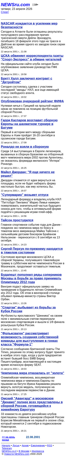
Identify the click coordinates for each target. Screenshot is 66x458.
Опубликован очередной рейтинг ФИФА (32, 101)
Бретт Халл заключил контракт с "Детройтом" (26, 80)
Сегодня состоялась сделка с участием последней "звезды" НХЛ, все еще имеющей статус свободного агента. (30, 89)
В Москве (24, 451)
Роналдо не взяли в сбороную (25, 146)
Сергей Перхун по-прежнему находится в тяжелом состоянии (32, 250)
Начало (6, 445)
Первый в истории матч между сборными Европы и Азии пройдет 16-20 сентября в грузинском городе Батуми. (28, 135)
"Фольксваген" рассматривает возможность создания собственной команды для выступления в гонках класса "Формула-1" (29, 339)
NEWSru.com (15, 4)
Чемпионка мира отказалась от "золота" (32, 373)
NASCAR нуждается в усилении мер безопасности (29, 25)
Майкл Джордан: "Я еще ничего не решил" (28, 174)
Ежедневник (38, 445)
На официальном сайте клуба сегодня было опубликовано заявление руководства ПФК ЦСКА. (30, 67)
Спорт (5, 12)
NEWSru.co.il (9, 451)
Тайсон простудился (17, 220)
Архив (25, 445)
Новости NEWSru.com (16, 454)
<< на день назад (8, 438)
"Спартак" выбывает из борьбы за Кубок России (28, 309)
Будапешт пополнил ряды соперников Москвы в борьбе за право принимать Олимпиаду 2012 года (31, 278)
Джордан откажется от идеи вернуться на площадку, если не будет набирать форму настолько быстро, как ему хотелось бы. (28, 183)
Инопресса (38, 451)
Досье (16, 445)
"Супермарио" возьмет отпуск (24, 195)
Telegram (7, 448)
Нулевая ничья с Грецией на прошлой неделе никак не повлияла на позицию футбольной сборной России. (31, 109)
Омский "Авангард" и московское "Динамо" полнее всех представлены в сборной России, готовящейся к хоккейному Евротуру (32, 404)
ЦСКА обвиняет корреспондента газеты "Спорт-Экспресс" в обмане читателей (32, 57)
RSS (49, 445)
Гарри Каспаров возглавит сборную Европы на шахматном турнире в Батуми (29, 123)
